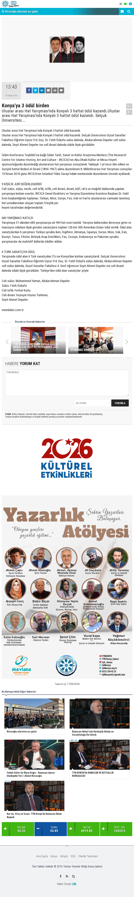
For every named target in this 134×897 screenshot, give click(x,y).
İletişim (64, 856)
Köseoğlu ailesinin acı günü (21, 11)
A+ (129, 106)
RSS (73, 856)
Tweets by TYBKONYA (67, 684)
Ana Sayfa (42, 856)
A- (129, 112)
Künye (54, 856)
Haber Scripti (64, 884)
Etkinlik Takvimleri (88, 856)
